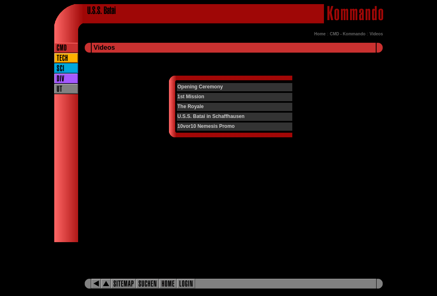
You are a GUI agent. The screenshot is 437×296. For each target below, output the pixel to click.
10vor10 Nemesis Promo (206, 126)
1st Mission (191, 96)
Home (320, 34)
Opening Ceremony (200, 87)
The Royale (191, 106)
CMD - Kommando (347, 34)
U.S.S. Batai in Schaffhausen (211, 116)
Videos (376, 34)
